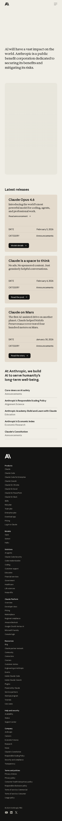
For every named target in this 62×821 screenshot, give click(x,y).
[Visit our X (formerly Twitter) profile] (16, 812)
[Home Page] (14, 4)
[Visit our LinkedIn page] (11, 812)
